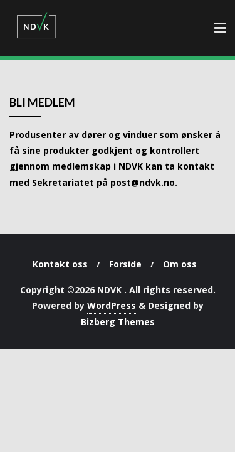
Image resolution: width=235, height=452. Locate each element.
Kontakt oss (60, 264)
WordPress (111, 305)
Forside (125, 264)
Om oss (180, 264)
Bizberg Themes (118, 322)
